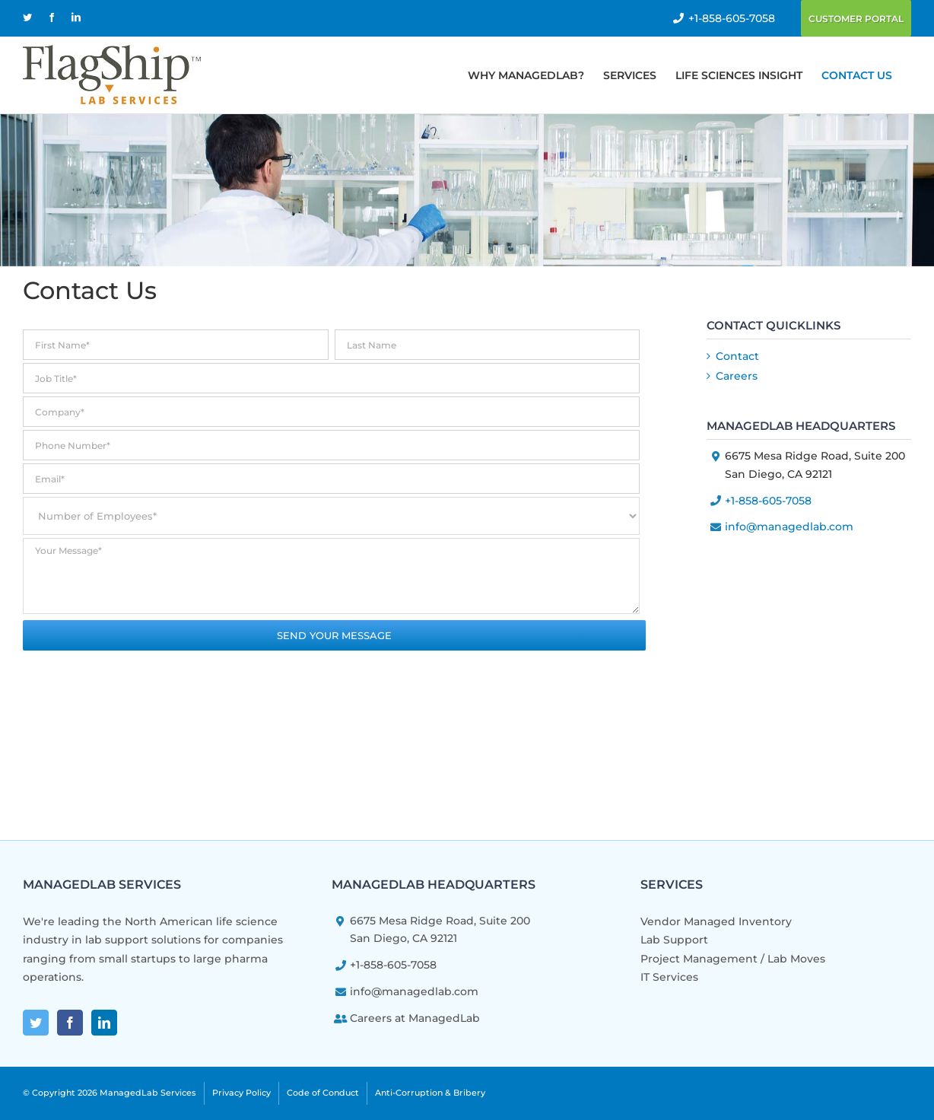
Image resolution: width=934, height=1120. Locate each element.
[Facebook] (70, 1023)
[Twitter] (36, 1023)
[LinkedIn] (104, 1023)
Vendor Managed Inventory (716, 921)
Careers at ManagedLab (415, 1018)
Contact (737, 356)
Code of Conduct (323, 1092)
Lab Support (674, 940)
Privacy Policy (241, 1092)
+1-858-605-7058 (731, 18)
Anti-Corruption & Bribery (430, 1092)
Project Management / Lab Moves (732, 959)
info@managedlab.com (789, 526)
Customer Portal (856, 18)
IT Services (669, 977)
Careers (737, 376)
